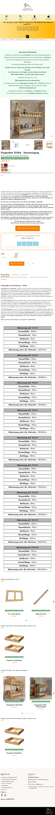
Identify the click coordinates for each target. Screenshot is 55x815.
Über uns (4, 789)
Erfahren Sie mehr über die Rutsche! (27, 228)
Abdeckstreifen (41, 614)
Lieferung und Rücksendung (9, 777)
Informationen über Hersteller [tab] (39, 277)
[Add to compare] (32, 264)
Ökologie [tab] (3, 279)
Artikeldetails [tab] (15, 274)
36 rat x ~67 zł (8, 166)
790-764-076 (33, 782)
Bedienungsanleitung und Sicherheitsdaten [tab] (14, 277)
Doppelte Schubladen (14, 660)
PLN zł (3, 799)
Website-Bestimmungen (8, 781)
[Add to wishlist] (27, 264)
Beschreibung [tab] (5, 274)
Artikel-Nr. (3, 155)
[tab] (24, 275)
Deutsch (10, 799)
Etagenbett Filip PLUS (14, 705)
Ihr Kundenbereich (7, 787)
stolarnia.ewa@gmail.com (36, 784)
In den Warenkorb (17, 263)
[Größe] (7, 257)
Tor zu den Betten (14, 614)
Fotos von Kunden (7, 783)
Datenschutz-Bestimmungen (9, 779)
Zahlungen (5, 785)
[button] (27, 620)
